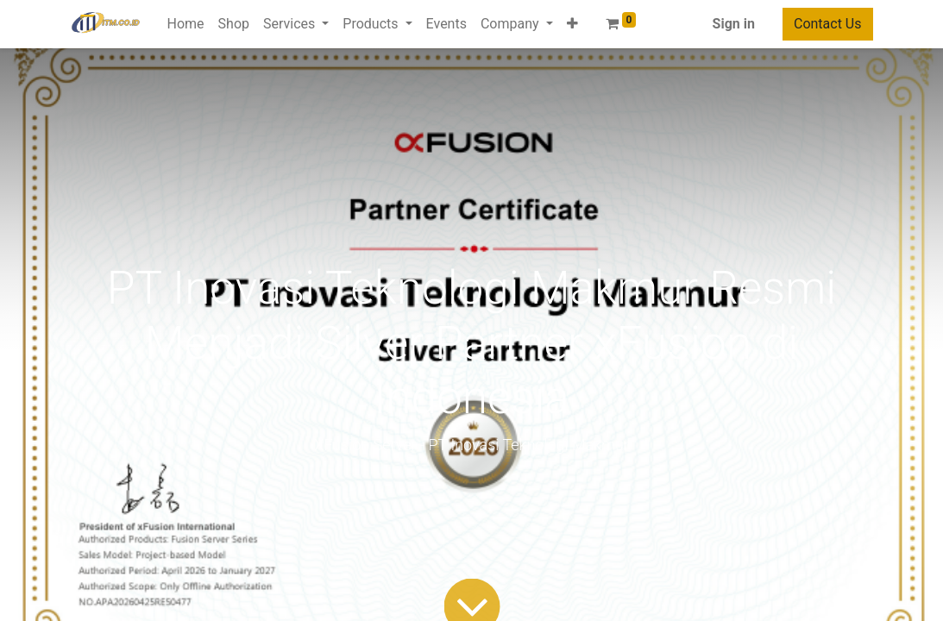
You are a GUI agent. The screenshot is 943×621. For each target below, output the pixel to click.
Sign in (734, 24)
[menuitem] (185, 24)
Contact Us (828, 24)
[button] (572, 24)
